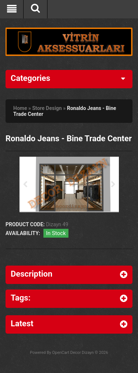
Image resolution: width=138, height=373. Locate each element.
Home (20, 108)
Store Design (47, 108)
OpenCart (60, 352)
